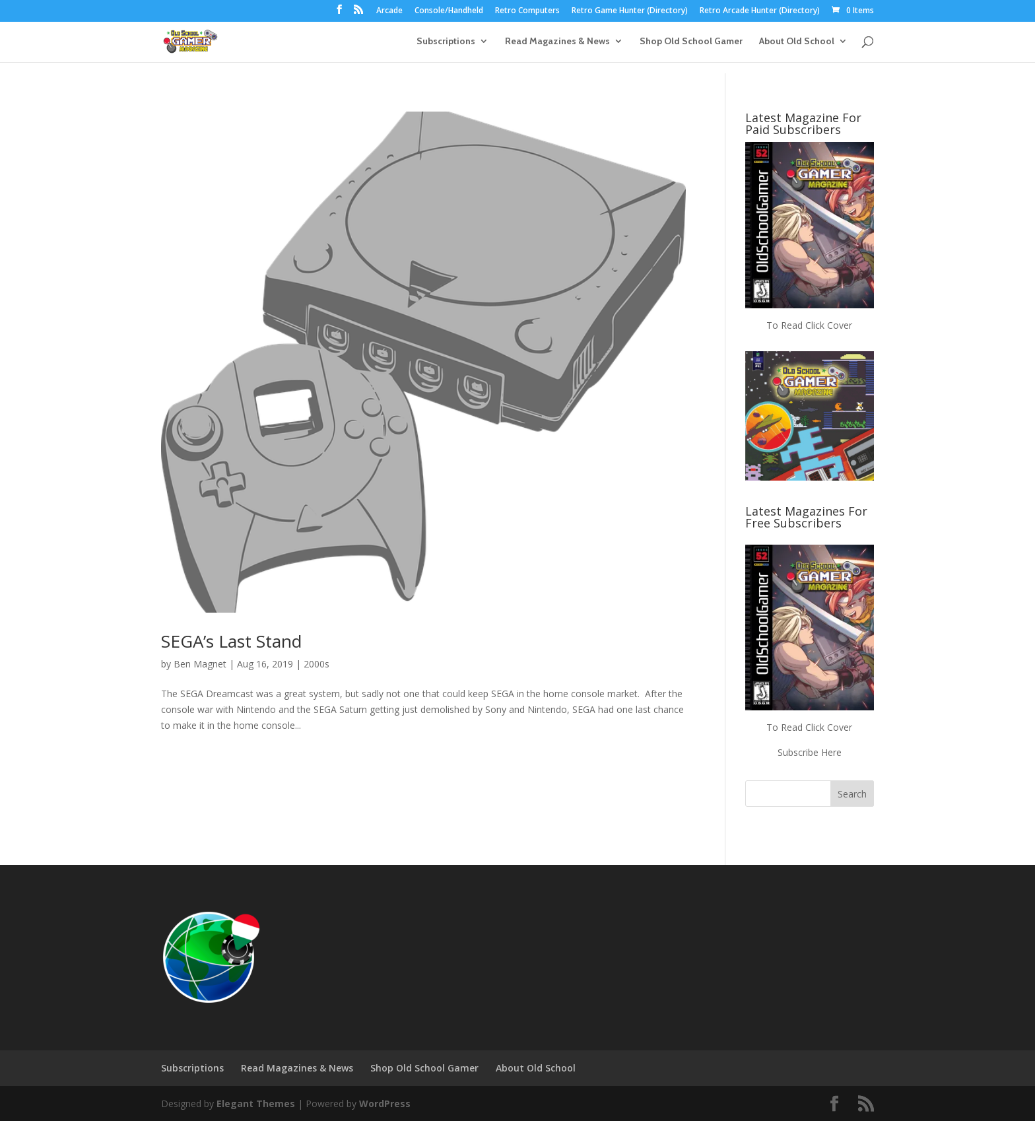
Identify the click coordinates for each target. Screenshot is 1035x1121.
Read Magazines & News (557, 41)
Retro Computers (527, 11)
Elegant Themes (256, 1103)
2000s (316, 664)
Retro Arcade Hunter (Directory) (760, 11)
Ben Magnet (200, 664)
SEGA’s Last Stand (231, 641)
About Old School (796, 41)
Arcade (389, 11)
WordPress (385, 1103)
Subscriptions (446, 41)
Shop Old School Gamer (691, 41)
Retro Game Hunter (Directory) (630, 11)
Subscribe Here (810, 752)
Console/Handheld (449, 11)
